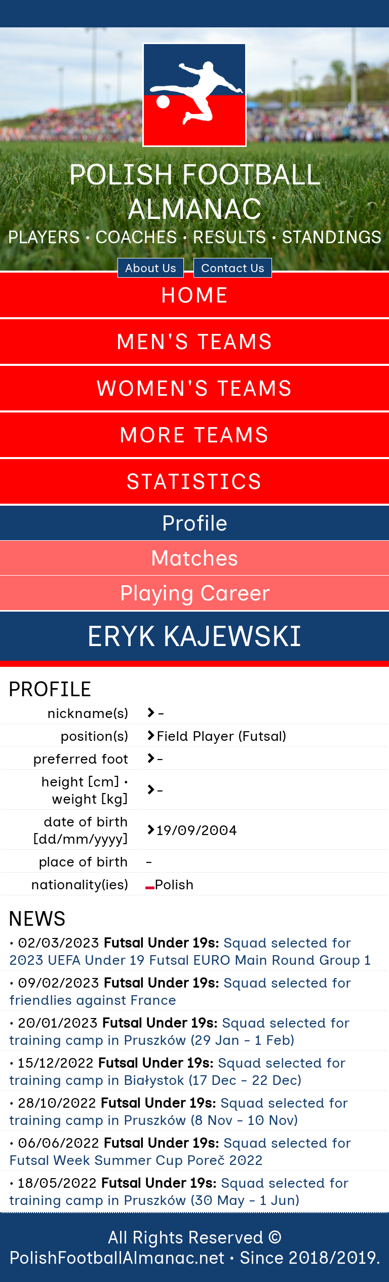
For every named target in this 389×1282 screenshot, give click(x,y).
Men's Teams (195, 341)
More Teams (194, 435)
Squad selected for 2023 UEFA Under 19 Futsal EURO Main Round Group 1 (190, 951)
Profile (194, 523)
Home (195, 295)
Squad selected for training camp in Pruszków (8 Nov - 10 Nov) (178, 1111)
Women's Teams (194, 388)
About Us (150, 267)
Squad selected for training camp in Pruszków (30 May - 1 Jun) (178, 1191)
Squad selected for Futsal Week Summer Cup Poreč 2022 (180, 1151)
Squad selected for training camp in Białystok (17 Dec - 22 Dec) (177, 1071)
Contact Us (232, 267)
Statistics (194, 481)
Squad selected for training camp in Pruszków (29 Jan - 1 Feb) (179, 1031)
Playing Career (195, 593)
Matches (194, 558)
